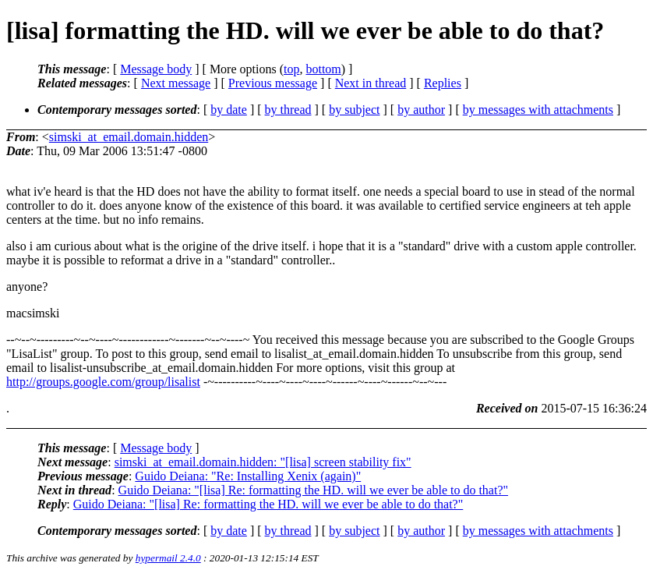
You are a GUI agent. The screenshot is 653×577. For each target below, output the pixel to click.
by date (228, 109)
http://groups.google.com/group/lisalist (103, 381)
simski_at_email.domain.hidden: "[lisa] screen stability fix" (263, 462)
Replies (442, 83)
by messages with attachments (538, 109)
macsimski (32, 313)
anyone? (27, 286)
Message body (156, 69)
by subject (354, 109)
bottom (323, 69)
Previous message (272, 83)
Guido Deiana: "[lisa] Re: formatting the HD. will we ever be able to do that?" (313, 490)
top (291, 69)
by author (421, 109)
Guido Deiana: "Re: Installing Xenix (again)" (248, 476)
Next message (175, 83)
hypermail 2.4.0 (168, 558)
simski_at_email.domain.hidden (128, 136)
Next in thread (371, 83)
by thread (288, 109)
